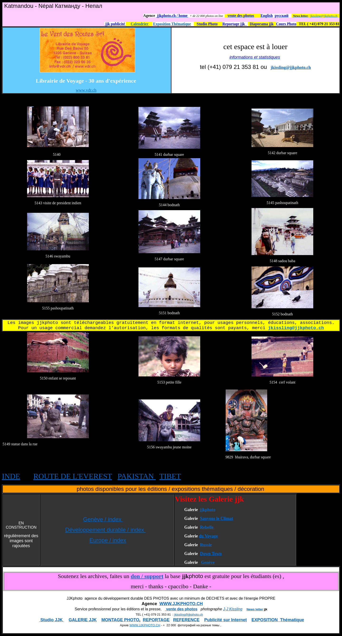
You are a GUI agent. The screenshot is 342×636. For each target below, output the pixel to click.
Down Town (211, 553)
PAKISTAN (137, 476)
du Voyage (208, 536)
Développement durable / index (105, 530)
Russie (206, 544)
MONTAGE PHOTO (120, 619)
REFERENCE (186, 619)
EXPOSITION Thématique (278, 619)
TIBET (170, 476)
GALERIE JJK (83, 619)
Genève (207, 562)
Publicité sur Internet (225, 619)
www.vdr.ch (86, 90)
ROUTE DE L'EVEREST (72, 476)
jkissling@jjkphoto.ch (323, 16)
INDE (11, 476)
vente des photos (181, 609)
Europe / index (107, 540)
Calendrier (140, 24)
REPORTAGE (156, 619)
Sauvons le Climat (216, 518)
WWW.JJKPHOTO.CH (181, 603)
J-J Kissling (232, 609)
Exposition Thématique (172, 24)
